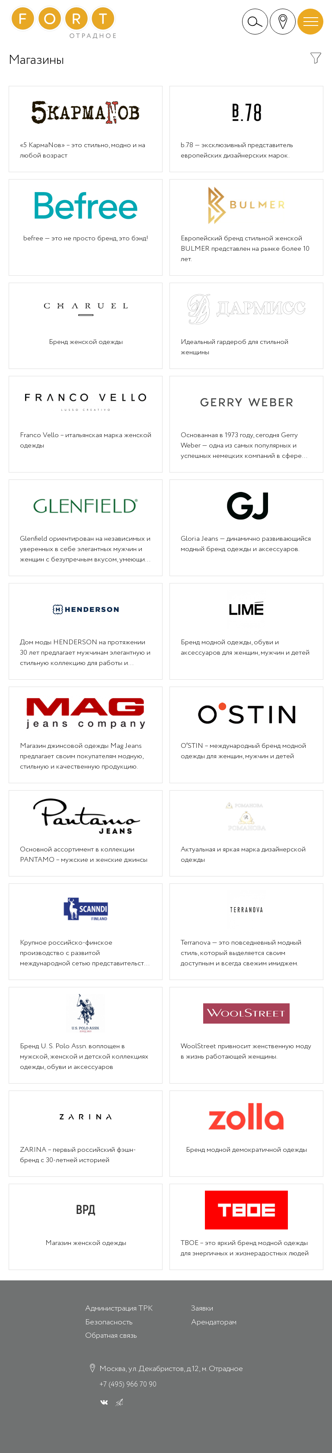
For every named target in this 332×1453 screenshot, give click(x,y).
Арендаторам (213, 1322)
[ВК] (104, 1402)
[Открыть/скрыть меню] (310, 22)
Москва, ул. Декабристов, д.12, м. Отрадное (171, 1369)
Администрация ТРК (119, 1308)
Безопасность (109, 1322)
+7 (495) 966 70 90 (127, 1384)
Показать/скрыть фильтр (315, 58)
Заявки (202, 1308)
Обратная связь (111, 1335)
